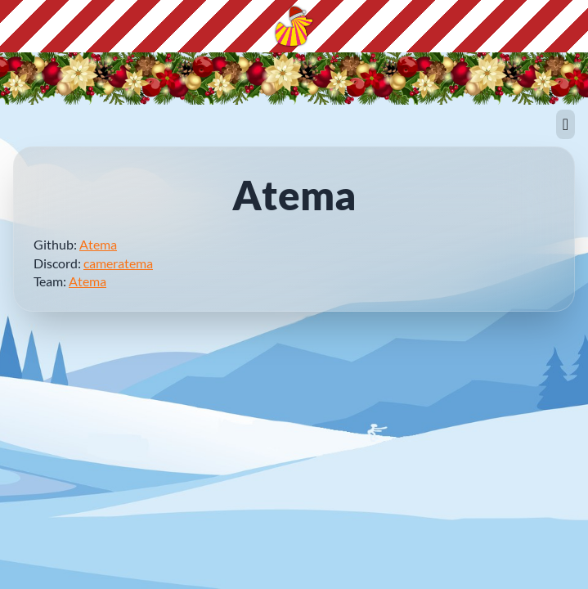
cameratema (118, 263)
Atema (98, 244)
